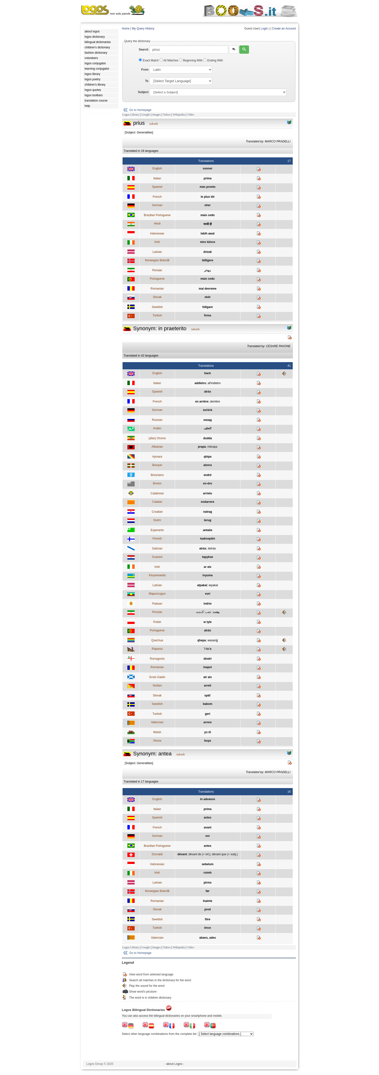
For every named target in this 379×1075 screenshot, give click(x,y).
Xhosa (157, 740)
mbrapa (212, 446)
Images (156, 114)
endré (207, 475)
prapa (202, 446)
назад (208, 420)
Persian (157, 270)
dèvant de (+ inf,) (199, 854)
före (207, 919)
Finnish (157, 538)
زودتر (207, 270)
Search (143, 49)
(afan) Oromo (157, 438)
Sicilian (157, 685)
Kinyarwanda (157, 575)
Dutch (157, 520)
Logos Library (130, 114)
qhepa (201, 640)
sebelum (207, 864)
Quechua (157, 640)
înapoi (207, 667)
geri (207, 714)
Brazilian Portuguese (157, 215)
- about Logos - (174, 1064)
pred (207, 909)
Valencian (157, 722)
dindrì (207, 658)
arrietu (207, 493)
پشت (216, 612)
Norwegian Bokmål (157, 260)
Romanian (157, 288)
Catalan (157, 502)
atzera (207, 465)
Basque (157, 465)
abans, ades (207, 937)
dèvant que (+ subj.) (225, 854)
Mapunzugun (157, 593)
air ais (207, 677)
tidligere (207, 260)
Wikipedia (179, 114)
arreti (207, 685)
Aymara (157, 456)
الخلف (207, 428)
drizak (207, 252)
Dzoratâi (157, 854)
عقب (208, 612)
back (207, 373)
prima (207, 178)
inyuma (208, 575)
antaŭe (207, 530)
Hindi (157, 223)
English (157, 168)
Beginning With (191, 60)
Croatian (157, 511)
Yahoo (166, 114)
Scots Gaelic (157, 677)
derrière (215, 401)
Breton (157, 483)
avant (207, 827)
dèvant (182, 854)
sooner (207, 168)
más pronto (207, 187)
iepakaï (213, 585)
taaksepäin (207, 538)
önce (207, 927)
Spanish (157, 187)
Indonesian (157, 233)
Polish (157, 622)
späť (207, 695)
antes (207, 817)
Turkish (157, 315)
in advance (207, 799)
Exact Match (149, 60)
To (146, 81)
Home (126, 28)
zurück (207, 410)
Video (190, 114)
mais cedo (207, 215)
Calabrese (157, 493)
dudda (207, 438)
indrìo (207, 603)
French (157, 196)
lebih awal (207, 233)
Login (264, 28)
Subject (143, 92)
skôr (207, 297)
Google (145, 114)
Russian (157, 420)
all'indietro (214, 383)
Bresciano (157, 475)
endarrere (207, 502)
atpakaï (202, 585)
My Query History (143, 28)
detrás (212, 548)
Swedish (157, 307)
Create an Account (284, 28)
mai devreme (207, 288)
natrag (207, 511)
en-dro (207, 483)
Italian (157, 178)
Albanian (157, 446)
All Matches (169, 60)
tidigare (207, 307)
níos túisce (207, 242)
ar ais (207, 567)
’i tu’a (207, 649)
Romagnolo (157, 658)
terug (207, 520)
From (144, 69)
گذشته (200, 612)
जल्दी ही (207, 224)
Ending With (213, 60)
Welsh (157, 732)
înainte (207, 901)
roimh (207, 872)
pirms (207, 882)
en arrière (201, 401)
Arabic (157, 428)
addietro (200, 383)
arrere (208, 722)
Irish (157, 242)
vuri (207, 593)
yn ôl (207, 732)
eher (207, 205)
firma (207, 315)
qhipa (207, 456)
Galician (157, 548)
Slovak (157, 297)
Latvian (157, 252)
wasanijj (212, 640)
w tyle (207, 622)
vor (207, 836)
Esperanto (157, 530)
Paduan (157, 603)
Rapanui (157, 649)
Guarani (157, 557)
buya (207, 740)
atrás (207, 391)
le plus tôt (207, 196)
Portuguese (157, 278)
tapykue (207, 557)
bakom (207, 704)
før (208, 891)
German (157, 205)
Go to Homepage (140, 110)
